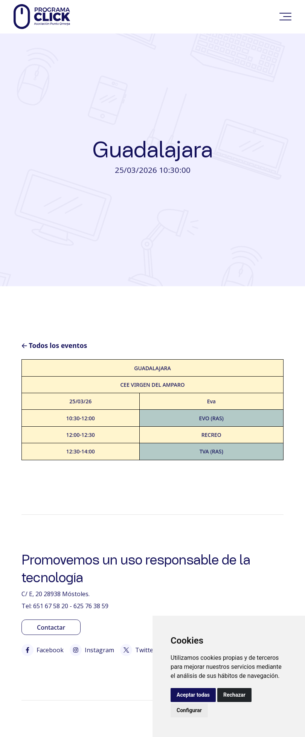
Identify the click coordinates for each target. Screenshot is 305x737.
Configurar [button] (189, 710)
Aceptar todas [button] (193, 695)
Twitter (138, 650)
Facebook (42, 650)
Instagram (92, 650)
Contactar (51, 627)
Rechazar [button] (234, 695)
